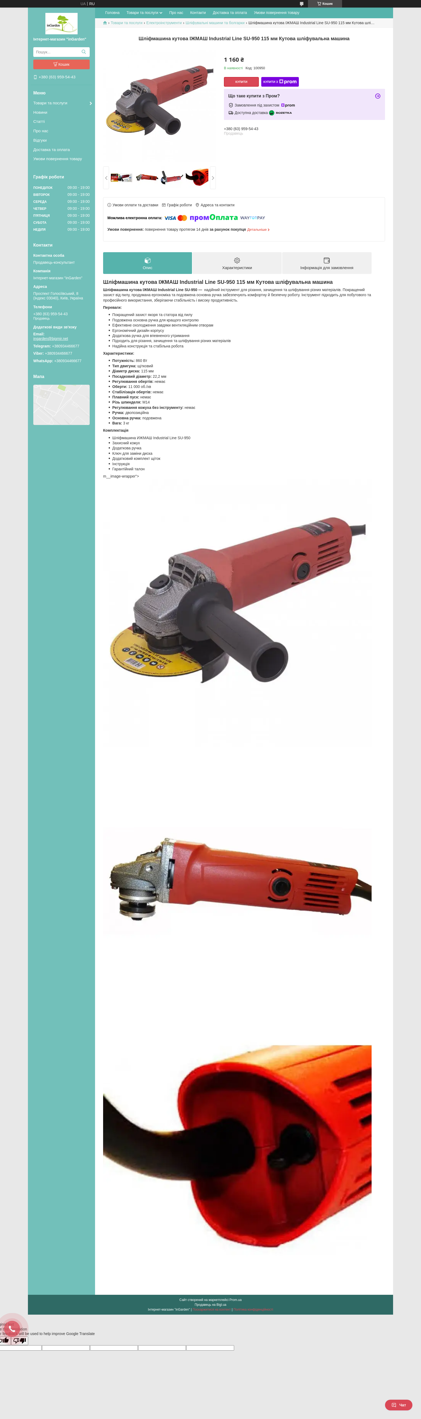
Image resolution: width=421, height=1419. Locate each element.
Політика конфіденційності (253, 1309)
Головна (112, 12)
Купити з (280, 81)
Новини (40, 112)
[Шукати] (84, 52)
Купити (241, 81)
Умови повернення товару (57, 158)
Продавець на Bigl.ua (210, 1305)
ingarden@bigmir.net (50, 338)
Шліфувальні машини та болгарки (215, 23)
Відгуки (40, 140)
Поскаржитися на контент (212, 1309)
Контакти (198, 12)
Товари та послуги (50, 103)
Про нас (40, 131)
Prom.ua (236, 1300)
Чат (398, 1405)
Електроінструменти (164, 23)
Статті (39, 121)
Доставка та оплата (51, 149)
